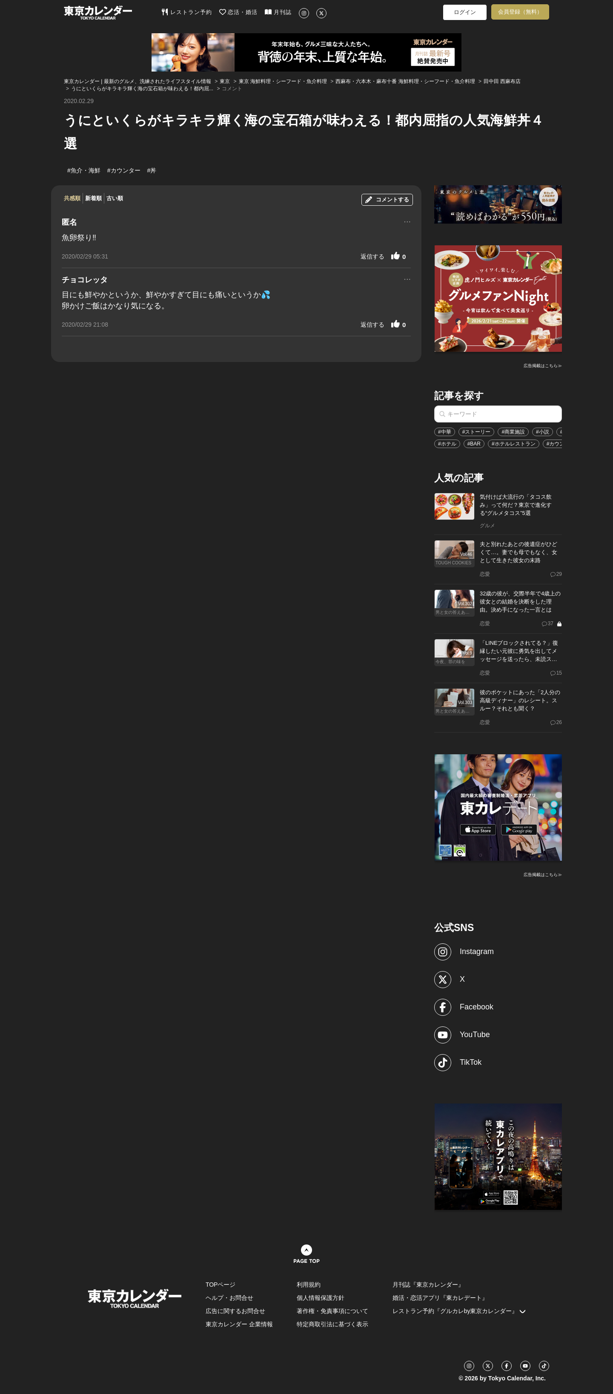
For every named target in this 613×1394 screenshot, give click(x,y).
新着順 (93, 198)
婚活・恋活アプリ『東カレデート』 (440, 1298)
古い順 (114, 198)
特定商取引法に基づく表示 (332, 1324)
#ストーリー (476, 432)
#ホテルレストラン (514, 444)
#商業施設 (513, 432)
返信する (372, 256)
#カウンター (561, 444)
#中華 (444, 432)
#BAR (474, 444)
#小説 (542, 432)
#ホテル (447, 444)
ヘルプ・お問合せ (229, 1298)
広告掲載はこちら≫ (543, 365)
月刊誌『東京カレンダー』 (428, 1285)
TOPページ (221, 1285)
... (407, 220)
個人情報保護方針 (320, 1298)
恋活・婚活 (238, 12)
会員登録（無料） (520, 12)
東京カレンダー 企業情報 (239, 1324)
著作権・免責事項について (332, 1311)
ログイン (465, 12)
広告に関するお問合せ (235, 1311)
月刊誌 (278, 12)
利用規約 (309, 1285)
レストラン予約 (186, 12)
